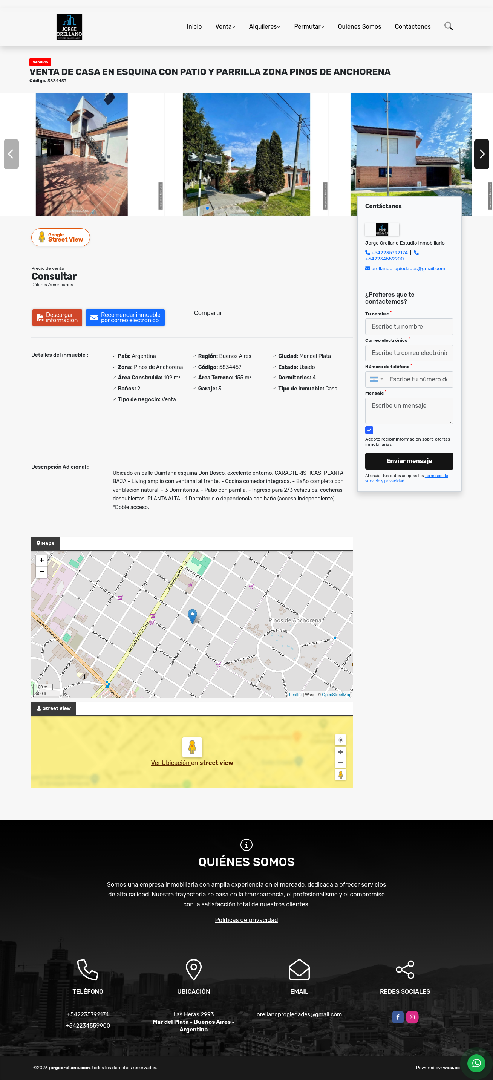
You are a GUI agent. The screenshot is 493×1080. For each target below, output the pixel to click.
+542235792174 (389, 252)
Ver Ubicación (171, 762)
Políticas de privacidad (246, 920)
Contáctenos (413, 26)
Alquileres (263, 26)
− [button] (41, 572)
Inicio (194, 26)
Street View (61, 237)
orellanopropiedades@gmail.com (408, 268)
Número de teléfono (388, 366)
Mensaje (375, 393)
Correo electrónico (387, 340)
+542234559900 (384, 259)
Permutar (307, 26)
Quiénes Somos (359, 26)
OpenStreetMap (336, 694)
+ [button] (41, 561)
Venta (224, 26)
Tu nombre (378, 314)
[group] (82, 154)
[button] (207, 208)
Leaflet (295, 694)
